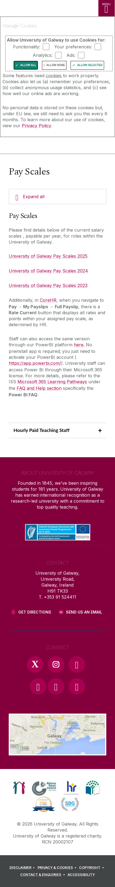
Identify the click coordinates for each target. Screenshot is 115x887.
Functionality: (26, 46)
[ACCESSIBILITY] (81, 874)
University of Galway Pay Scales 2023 (48, 285)
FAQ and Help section (39, 388)
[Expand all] (57, 196)
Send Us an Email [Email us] (84, 612)
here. (79, 344)
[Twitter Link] (35, 664)
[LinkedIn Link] (56, 686)
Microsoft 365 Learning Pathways (52, 381)
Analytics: (43, 55)
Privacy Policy (36, 125)
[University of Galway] (28, 146)
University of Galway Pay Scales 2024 (48, 270)
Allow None (55, 65)
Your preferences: (73, 46)
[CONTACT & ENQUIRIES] (43, 874)
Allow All (28, 65)
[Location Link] (57, 751)
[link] (19, 788)
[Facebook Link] (77, 664)
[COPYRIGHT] (92, 867)
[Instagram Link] (56, 664)
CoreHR (48, 300)
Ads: (70, 55)
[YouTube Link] (38, 686)
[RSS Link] (77, 686)
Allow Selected (89, 65)
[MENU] (106, 8)
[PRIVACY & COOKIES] (58, 867)
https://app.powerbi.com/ (35, 363)
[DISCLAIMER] (23, 867)
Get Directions (34, 612)
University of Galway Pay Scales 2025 (48, 256)
